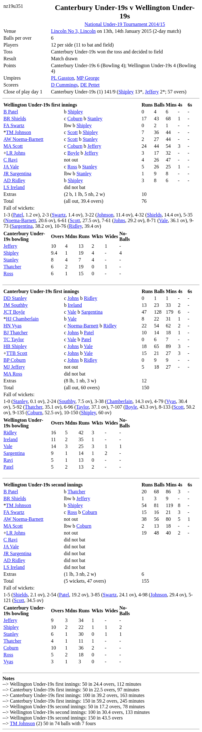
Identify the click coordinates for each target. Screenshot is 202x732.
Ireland (75, 305)
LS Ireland (14, 187)
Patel (18, 214)
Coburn (75, 118)
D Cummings (64, 84)
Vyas (171, 401)
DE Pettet (90, 84)
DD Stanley (15, 298)
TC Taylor (13, 339)
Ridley (75, 226)
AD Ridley (14, 180)
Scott (73, 132)
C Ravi (10, 159)
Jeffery (152, 91)
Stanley (95, 118)
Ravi (8, 460)
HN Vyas (12, 325)
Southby (67, 401)
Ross (72, 166)
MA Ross (12, 373)
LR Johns (15, 153)
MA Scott (13, 146)
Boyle (73, 153)
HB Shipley (15, 346)
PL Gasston (62, 78)
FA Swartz (13, 125)
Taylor (82, 407)
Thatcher (12, 266)
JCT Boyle (14, 312)
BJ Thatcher (15, 332)
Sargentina (22, 226)
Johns (119, 220)
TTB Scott (16, 353)
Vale (163, 220)
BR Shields (14, 118)
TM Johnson (18, 132)
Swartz (59, 214)
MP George (88, 78)
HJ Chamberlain (22, 318)
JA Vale (11, 166)
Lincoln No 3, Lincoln (73, 31)
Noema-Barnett (20, 220)
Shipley (126, 91)
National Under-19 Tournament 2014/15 (124, 24)
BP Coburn (14, 360)
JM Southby (15, 305)
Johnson (105, 214)
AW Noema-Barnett (23, 139)
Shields (154, 214)
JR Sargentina (17, 173)
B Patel (10, 111)
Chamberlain (120, 401)
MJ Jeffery (14, 367)
